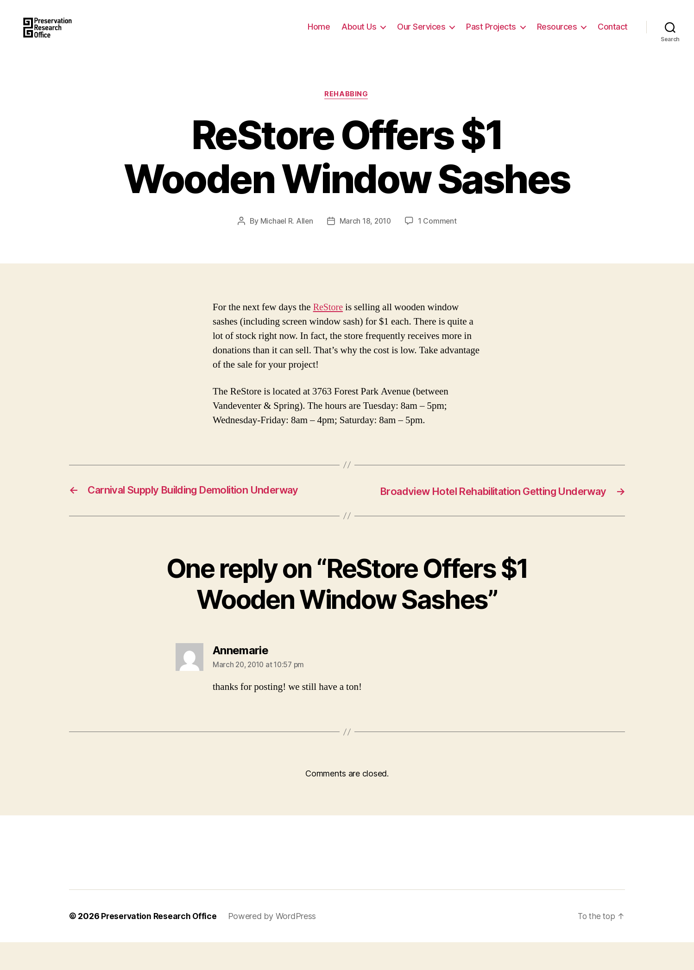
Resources (557, 33)
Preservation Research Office (160, 944)
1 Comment (438, 235)
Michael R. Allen (286, 235)
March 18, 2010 (365, 235)
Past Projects (491, 33)
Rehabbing (347, 109)
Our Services (421, 33)
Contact (613, 33)
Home (319, 33)
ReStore (329, 322)
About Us (358, 33)
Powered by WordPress (275, 944)
